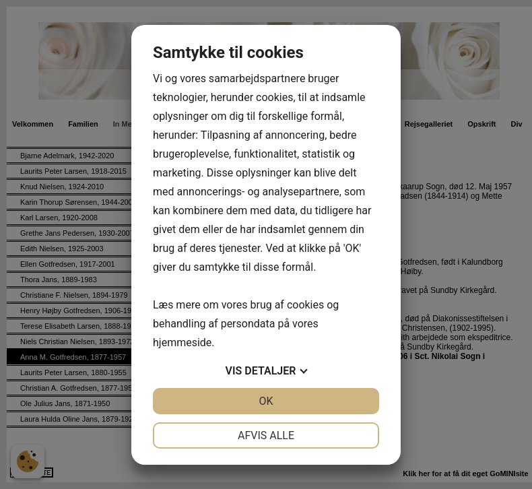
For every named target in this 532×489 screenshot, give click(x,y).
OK (266, 401)
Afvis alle (266, 435)
